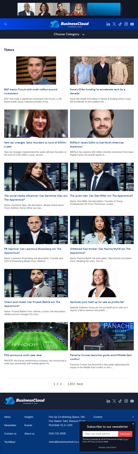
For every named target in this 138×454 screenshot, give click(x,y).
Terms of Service (97, 442)
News (7, 417)
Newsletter (10, 425)
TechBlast (9, 442)
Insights (28, 417)
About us (29, 433)
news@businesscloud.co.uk (64, 441)
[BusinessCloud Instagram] (126, 24)
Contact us (10, 433)
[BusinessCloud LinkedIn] (108, 24)
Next (80, 384)
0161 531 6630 (57, 433)
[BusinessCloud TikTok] (120, 24)
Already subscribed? (108, 447)
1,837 (71, 384)
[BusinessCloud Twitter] (114, 24)
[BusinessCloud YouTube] (132, 24)
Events (28, 425)
